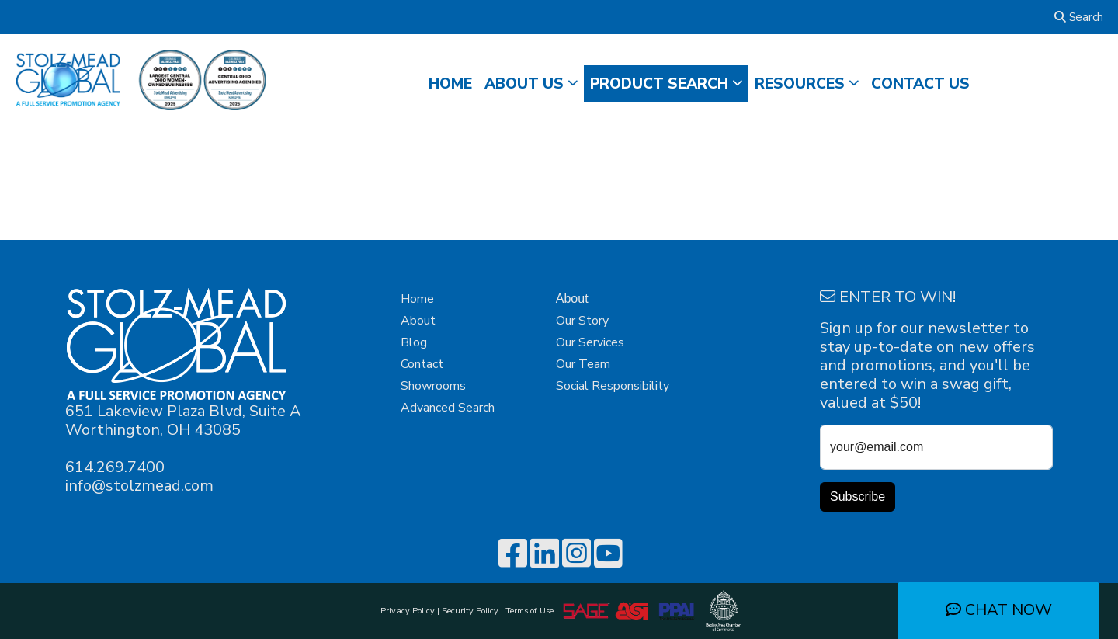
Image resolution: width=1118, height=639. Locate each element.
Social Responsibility (612, 385)
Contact (422, 364)
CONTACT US (920, 84)
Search (1078, 17)
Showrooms (433, 385)
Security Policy (470, 610)
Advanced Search (448, 407)
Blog (414, 342)
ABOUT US (524, 84)
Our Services (590, 342)
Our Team (583, 364)
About (418, 320)
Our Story (582, 320)
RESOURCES (800, 84)
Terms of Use (531, 610)
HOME (450, 84)
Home (417, 298)
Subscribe (857, 496)
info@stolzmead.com (139, 485)
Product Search (659, 84)
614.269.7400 (115, 467)
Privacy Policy (407, 610)
